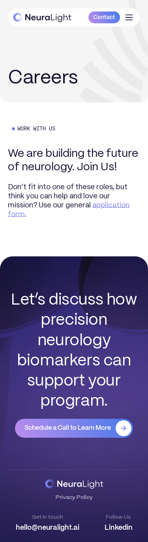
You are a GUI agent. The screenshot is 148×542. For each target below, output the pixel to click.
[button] (129, 17)
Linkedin (119, 527)
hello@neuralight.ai (47, 527)
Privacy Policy (74, 497)
